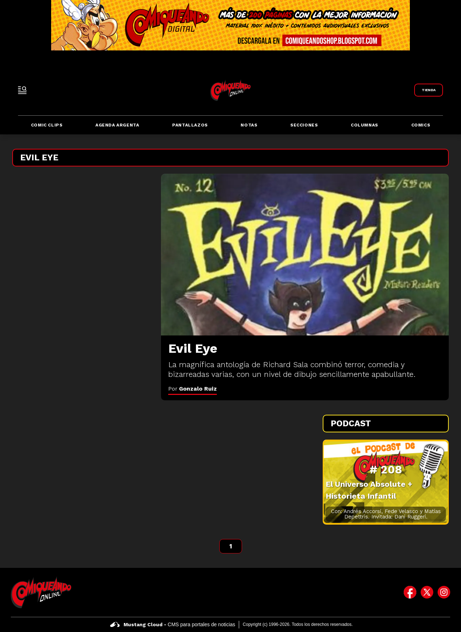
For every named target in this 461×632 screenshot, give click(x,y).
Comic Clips (47, 125)
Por (192, 388)
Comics (420, 125)
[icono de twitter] (427, 592)
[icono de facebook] (410, 592)
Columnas (364, 125)
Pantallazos (190, 125)
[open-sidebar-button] (22, 90)
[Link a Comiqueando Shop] (428, 90)
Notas (249, 125)
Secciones (304, 125)
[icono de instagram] (444, 592)
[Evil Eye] (305, 254)
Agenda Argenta (117, 125)
